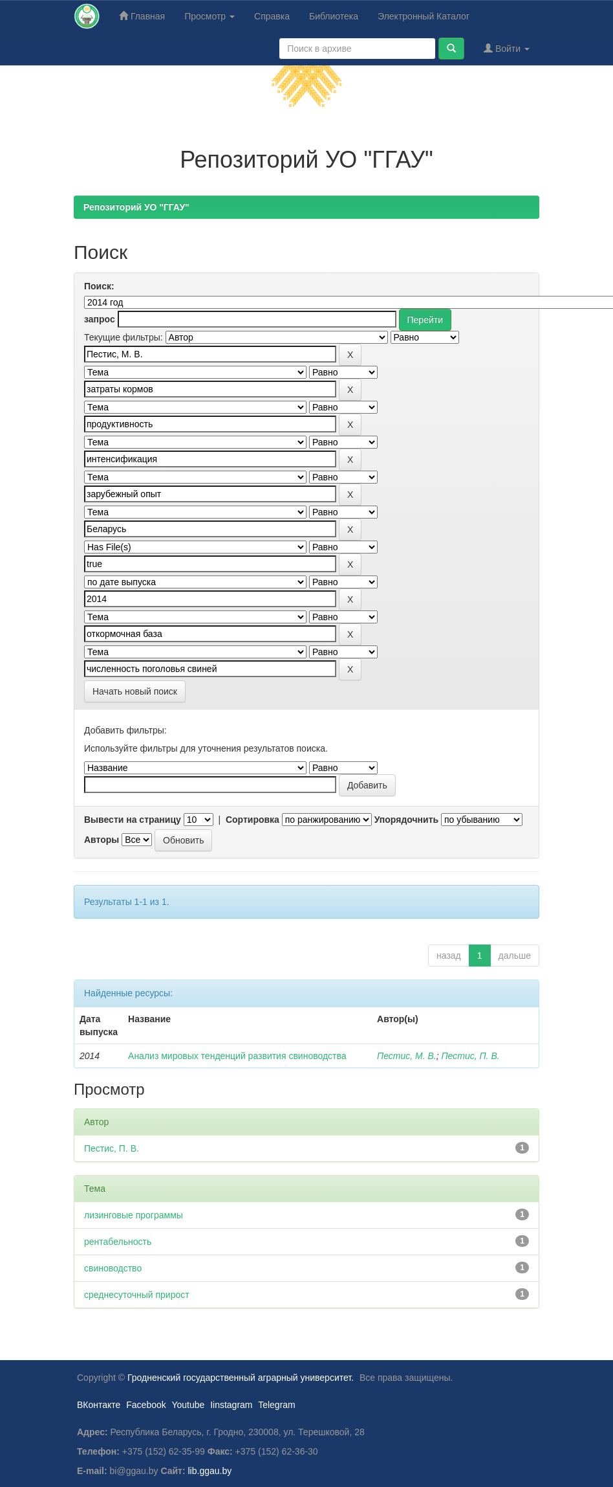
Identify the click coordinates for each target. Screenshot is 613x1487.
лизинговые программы (133, 1215)
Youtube (187, 1405)
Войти (507, 48)
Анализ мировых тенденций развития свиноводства (237, 1056)
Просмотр (209, 16)
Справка (272, 16)
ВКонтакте (98, 1405)
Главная (142, 15)
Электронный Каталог (423, 16)
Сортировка (252, 819)
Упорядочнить (406, 819)
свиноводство (113, 1268)
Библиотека (333, 16)
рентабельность (117, 1241)
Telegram (277, 1405)
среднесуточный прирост (136, 1295)
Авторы (101, 839)
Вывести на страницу (132, 819)
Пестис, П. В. (470, 1056)
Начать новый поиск (134, 691)
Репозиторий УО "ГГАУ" (136, 207)
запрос (99, 319)
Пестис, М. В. (406, 1056)
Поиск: (99, 286)
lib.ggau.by (210, 1471)
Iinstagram (231, 1405)
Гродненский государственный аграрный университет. (240, 1377)
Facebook (146, 1405)
